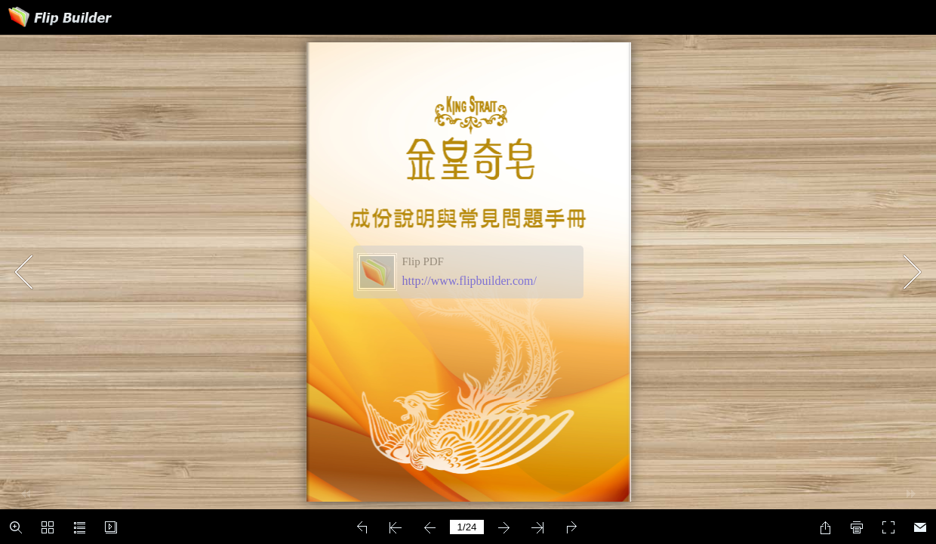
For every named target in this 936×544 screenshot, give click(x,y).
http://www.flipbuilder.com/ (469, 280)
